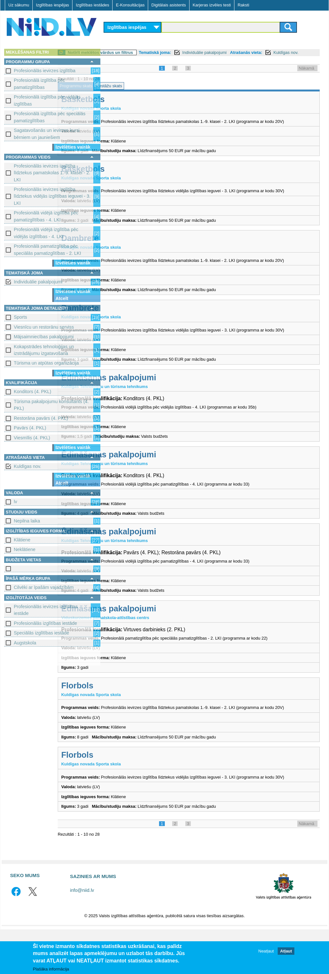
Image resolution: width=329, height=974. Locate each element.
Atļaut (286, 951)
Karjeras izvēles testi (212, 5)
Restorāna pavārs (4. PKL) (41, 418)
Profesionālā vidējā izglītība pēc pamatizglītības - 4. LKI (46, 216)
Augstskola (25, 642)
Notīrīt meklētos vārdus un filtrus (148, 52)
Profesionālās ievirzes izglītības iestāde (46, 610)
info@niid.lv (82, 935)
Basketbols (130, 106)
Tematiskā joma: (203, 52)
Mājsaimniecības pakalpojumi (44, 336)
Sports (20, 317)
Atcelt (61, 298)
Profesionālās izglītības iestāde (45, 623)
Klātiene (22, 539)
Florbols (125, 717)
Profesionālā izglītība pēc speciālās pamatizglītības (49, 117)
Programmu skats (123, 93)
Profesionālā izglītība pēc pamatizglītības (39, 84)
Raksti (243, 5)
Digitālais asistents (168, 5)
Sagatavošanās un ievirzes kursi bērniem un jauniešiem (47, 134)
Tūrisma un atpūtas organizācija (46, 363)
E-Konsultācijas (130, 5)
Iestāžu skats (158, 93)
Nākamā (306, 75)
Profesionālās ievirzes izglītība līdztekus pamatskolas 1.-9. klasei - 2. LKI (52, 172)
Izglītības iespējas (52, 5)
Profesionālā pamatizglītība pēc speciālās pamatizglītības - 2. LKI (47, 249)
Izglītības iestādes (92, 5)
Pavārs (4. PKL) (30, 427)
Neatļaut (266, 951)
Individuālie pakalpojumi (38, 281)
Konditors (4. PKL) (32, 391)
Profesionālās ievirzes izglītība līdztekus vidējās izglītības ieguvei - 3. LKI (52, 196)
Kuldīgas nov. (27, 466)
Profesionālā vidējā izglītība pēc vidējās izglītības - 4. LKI (46, 233)
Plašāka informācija (51, 969)
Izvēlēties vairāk (72, 147)
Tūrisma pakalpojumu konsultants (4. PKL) (51, 405)
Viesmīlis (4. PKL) (32, 437)
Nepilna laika (27, 520)
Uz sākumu (18, 5)
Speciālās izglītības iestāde (41, 632)
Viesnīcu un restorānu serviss (44, 327)
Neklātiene (25, 549)
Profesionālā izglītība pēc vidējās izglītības (47, 100)
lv (15, 501)
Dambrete (128, 258)
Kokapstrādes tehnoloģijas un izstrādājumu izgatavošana (44, 350)
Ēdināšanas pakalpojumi (156, 409)
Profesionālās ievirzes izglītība (44, 70)
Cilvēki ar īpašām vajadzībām (44, 587)
